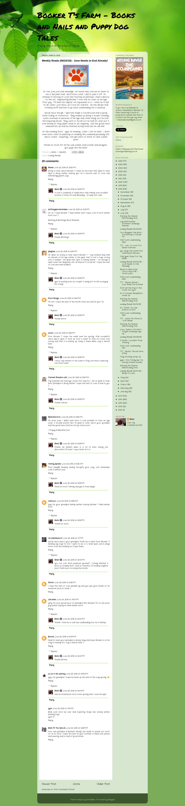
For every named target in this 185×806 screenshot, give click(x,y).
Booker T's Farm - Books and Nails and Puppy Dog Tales (86, 26)
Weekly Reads (54, 155)
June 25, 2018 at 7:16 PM (63, 708)
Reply (50, 179)
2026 (120, 161)
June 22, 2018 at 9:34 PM (78, 377)
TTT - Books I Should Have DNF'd (131, 352)
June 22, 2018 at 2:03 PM (79, 209)
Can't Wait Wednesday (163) (130, 278)
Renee (50, 167)
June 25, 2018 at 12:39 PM (74, 443)
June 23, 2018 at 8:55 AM (72, 464)
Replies (54, 184)
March (123, 384)
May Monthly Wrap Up (130, 357)
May (122, 377)
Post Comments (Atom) (64, 789)
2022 (120, 175)
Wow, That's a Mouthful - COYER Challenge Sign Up (131, 331)
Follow (118, 140)
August (123, 206)
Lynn (50, 708)
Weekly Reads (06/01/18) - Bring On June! (131, 372)
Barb (56, 189)
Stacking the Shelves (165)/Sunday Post (129, 325)
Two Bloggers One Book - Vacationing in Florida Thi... (131, 234)
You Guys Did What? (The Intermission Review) (131, 252)
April (122, 381)
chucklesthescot (55, 538)
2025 (120, 164)
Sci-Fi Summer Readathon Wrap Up (131, 294)
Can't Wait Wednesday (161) (130, 347)
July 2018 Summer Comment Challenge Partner (130, 223)
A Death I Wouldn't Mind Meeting (131, 341)
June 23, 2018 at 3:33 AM (72, 417)
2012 (120, 410)
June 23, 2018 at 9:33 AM (67, 501)
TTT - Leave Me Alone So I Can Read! (131, 319)
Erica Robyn (53, 298)
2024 (120, 168)
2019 (120, 185)
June (122, 213)
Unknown (52, 501)
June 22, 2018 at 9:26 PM (70, 298)
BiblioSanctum (54, 417)
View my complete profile (134, 423)
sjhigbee (51, 251)
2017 (120, 396)
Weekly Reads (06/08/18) (131, 337)
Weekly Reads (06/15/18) (130, 304)
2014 (120, 406)
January (124, 391)
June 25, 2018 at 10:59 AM (77, 674)
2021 (120, 178)
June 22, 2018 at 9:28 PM (64, 333)
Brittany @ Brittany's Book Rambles (63, 220)
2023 (120, 171)
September (125, 202)
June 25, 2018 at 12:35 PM (74, 189)
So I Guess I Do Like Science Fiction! (128, 309)
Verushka (52, 599)
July (122, 210)
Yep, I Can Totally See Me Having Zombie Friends (131, 361)
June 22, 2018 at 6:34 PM (66, 251)
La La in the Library (56, 674)
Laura (50, 333)
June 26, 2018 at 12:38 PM (77, 728)
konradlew (90, 799)
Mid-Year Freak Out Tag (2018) (131, 257)
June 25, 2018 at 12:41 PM (73, 691)
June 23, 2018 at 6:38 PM (65, 582)
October (124, 199)
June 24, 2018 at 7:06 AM (68, 599)
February (124, 388)
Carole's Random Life (57, 377)
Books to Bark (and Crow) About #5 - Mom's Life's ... (129, 271)
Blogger (111, 799)
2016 (120, 399)
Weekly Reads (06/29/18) (130, 229)
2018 (120, 189)
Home (76, 784)
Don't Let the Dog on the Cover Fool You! (131, 289)
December (125, 192)
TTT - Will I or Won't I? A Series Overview (131, 246)
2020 (120, 182)
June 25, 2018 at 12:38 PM (74, 278)
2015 (120, 403)
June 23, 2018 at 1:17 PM (73, 538)
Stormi (51, 582)
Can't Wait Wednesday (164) (130, 241)
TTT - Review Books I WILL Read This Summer (131, 283)
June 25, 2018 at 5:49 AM (65, 637)
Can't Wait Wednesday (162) (130, 314)
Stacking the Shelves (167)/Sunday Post (129, 217)
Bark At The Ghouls (56, 728)
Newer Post (49, 784)
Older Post (103, 784)
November (125, 195)
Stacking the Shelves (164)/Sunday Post (129, 366)
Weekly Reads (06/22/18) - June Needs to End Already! (131, 264)
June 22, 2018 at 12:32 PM (65, 167)
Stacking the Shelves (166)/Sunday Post (129, 300)
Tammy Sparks (54, 464)
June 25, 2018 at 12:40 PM (74, 560)
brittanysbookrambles (57, 209)
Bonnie (51, 637)
